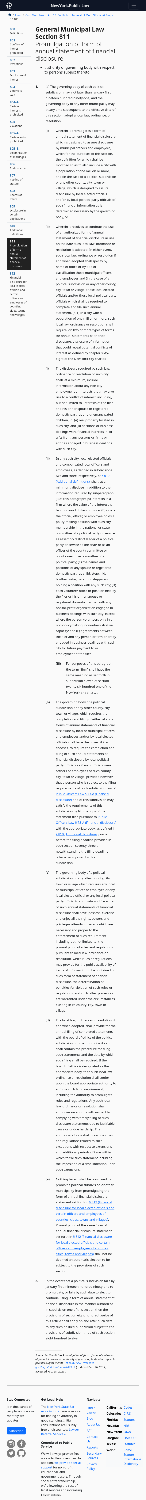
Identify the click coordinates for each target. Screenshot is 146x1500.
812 (18, 294)
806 (19, 166)
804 (16, 91)
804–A (16, 108)
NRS (126, 1426)
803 (18, 75)
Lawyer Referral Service (60, 1431)
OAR (127, 1438)
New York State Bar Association (57, 1409)
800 (16, 31)
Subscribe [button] (16, 1431)
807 (16, 179)
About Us (93, 1424)
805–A (18, 137)
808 (16, 195)
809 (18, 212)
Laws (18, 15)
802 (16, 62)
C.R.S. (128, 1413)
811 (18, 253)
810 (16, 230)
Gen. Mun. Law (34, 15)
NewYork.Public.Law (70, 5)
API (89, 1431)
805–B (19, 153)
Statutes (129, 1420)
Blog (90, 1418)
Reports (92, 1447)
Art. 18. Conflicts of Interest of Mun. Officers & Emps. (80, 15)
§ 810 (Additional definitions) (77, 834)
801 (17, 46)
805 (16, 124)
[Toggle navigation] (134, 6)
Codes (128, 1407)
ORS (134, 1438)
